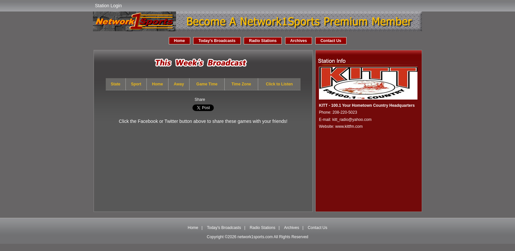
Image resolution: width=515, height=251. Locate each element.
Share (199, 99)
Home (179, 40)
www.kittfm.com (349, 126)
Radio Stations (263, 40)
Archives (298, 40)
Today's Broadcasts (216, 40)
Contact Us (331, 40)
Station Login (108, 5)
